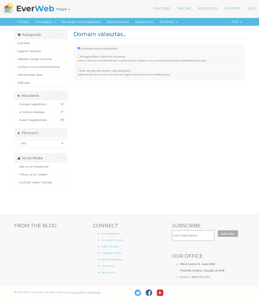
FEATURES (162, 8)
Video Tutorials (109, 246)
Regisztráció (144, 22)
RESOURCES (208, 8)
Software (23, 82)
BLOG (252, 8)
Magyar (63, 9)
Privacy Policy (78, 292)
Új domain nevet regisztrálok (97, 48)
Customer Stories (111, 252)
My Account (108, 272)
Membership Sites (29, 74)
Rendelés (168, 22)
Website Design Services (34, 59)
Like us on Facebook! (40, 166)
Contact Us (107, 265)
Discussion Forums (112, 239)
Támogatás (45, 22)
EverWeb (23, 43)
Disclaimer (94, 292)
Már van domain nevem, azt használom (123, 72)
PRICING (184, 8)
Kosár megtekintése (40, 119)
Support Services (29, 51)
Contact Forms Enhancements (38, 66)
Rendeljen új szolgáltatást (81, 22)
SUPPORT (232, 8)
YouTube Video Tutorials (40, 182)
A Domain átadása (40, 112)
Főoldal (23, 22)
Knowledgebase (110, 233)
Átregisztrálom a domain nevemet (142, 58)
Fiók (237, 22)
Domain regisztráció (40, 104)
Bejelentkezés (118, 22)
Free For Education (112, 259)
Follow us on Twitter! (40, 174)
